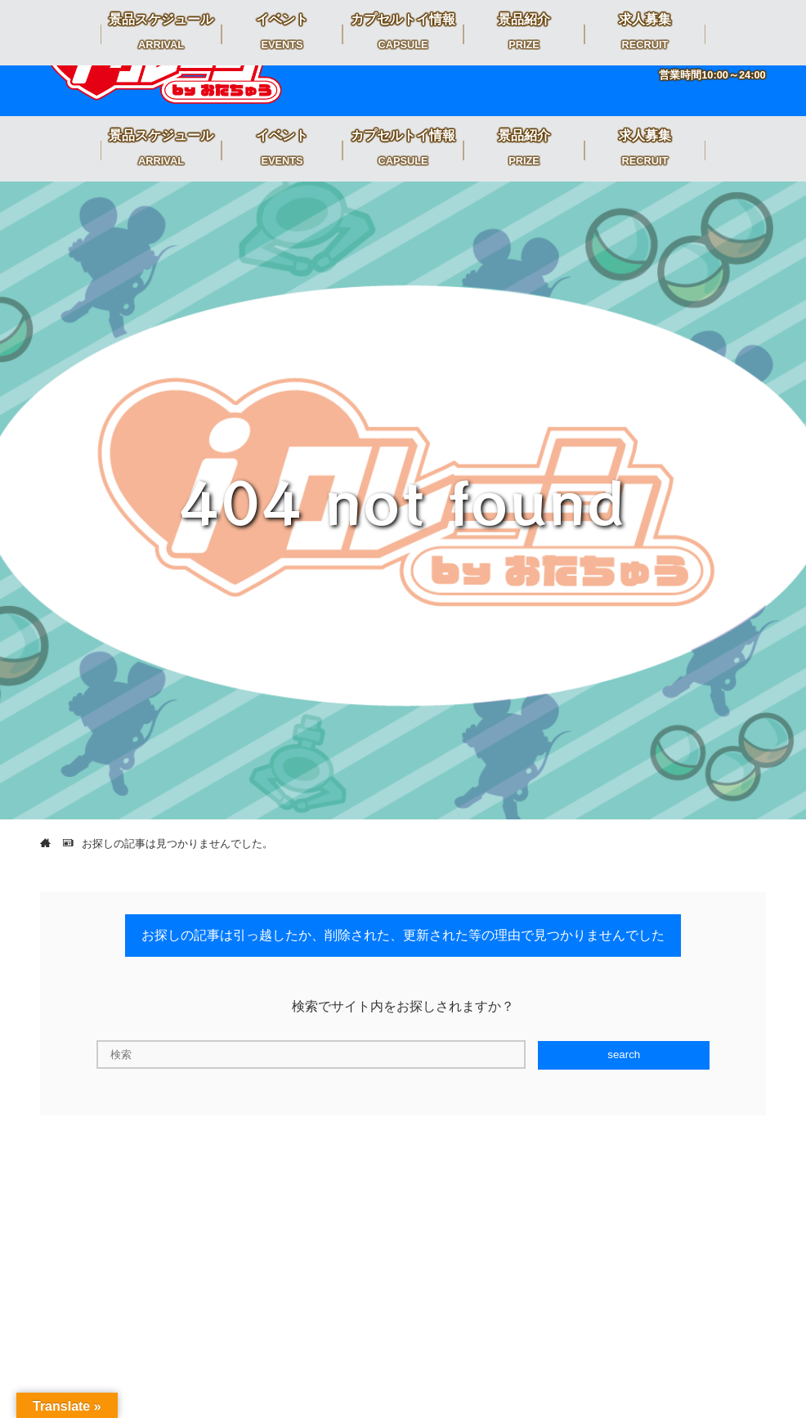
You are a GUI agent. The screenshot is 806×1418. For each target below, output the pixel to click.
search (623, 1054)
